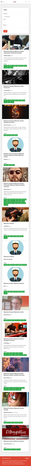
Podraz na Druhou (8, 443)
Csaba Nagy (6, 343)
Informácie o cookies (6, 463)
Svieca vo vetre (7, 125)
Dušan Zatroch (7, 314)
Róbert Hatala (7, 377)
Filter (5, 31)
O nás (3, 460)
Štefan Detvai (7, 189)
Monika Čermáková (8, 412)
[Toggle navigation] (1, 2)
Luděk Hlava (6, 226)
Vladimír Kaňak (7, 55)
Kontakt (10, 462)
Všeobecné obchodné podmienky (18, 463)
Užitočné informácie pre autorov (11, 460)
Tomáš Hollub (7, 90)
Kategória (5, 13)
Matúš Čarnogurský (8, 259)
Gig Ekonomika (5, 462)
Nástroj (4, 24)
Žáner (4, 19)
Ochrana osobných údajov (18, 462)
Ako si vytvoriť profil (23, 460)
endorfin (6, 159)
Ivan (4, 286)
